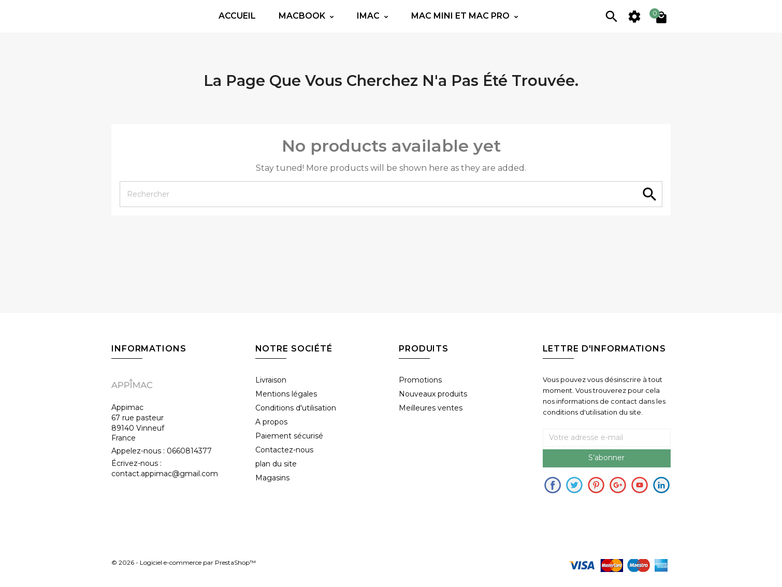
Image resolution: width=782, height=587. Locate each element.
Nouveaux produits (433, 394)
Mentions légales (286, 394)
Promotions (420, 380)
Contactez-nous (284, 449)
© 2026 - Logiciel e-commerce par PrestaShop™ (183, 562)
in (661, 485)
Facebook (552, 485)
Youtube (639, 485)
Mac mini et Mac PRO (461, 16)
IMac (369, 16)
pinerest (596, 485)
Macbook (303, 16)
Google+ (618, 485)
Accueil (237, 16)
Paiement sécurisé (289, 436)
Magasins (272, 477)
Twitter (574, 485)
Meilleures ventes (430, 408)
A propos (271, 422)
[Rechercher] (391, 194)
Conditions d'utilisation (295, 408)
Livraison (270, 380)
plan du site (276, 463)
